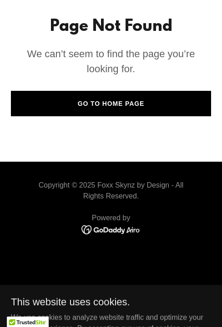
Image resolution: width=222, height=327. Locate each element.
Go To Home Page (111, 103)
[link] (111, 229)
